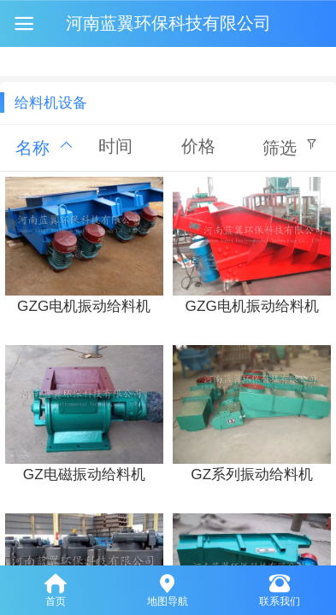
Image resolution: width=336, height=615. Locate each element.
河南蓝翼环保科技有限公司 (168, 23)
